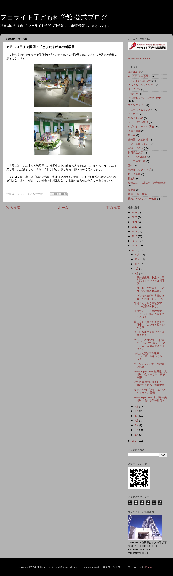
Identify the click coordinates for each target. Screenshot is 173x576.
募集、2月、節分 (137, 194)
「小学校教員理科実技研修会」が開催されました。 (149, 297)
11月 (138, 259)
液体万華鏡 (134, 131)
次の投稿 (13, 208)
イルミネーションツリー (142, 85)
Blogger (149, 567)
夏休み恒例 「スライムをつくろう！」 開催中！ (149, 391)
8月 (137, 273)
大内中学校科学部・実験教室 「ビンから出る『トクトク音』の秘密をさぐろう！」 (149, 344)
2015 (135, 250)
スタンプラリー (137, 105)
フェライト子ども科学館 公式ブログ (53, 17)
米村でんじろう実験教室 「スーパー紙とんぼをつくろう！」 (149, 314)
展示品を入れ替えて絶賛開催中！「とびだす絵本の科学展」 (149, 324)
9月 (137, 268)
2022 (135, 217)
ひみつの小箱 (135, 118)
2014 (135, 440)
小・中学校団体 (137, 161)
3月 (137, 425)
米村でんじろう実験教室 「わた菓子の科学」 (148, 305)
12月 (138, 254)
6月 (137, 411)
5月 (137, 415)
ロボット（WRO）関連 (141, 126)
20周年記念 (134, 72)
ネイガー (133, 113)
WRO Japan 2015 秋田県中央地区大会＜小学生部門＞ (150, 399)
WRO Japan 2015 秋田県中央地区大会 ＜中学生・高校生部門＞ (150, 374)
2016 (135, 245)
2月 (137, 430)
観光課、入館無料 (138, 139)
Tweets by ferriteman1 (140, 58)
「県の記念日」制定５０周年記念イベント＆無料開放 (149, 280)
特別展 (132, 178)
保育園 (132, 190)
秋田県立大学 (135, 152)
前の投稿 (113, 208)
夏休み (132, 135)
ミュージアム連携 (138, 122)
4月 (137, 420)
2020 (135, 226)
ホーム (63, 208)
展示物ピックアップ (139, 169)
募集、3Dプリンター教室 (142, 198)
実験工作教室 (135, 148)
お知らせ (133, 93)
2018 (135, 236)
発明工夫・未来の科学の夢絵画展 (147, 182)
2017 (135, 241)
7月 (137, 406)
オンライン (134, 89)
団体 (130, 165)
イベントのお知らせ (139, 80)
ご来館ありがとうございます (144, 98)
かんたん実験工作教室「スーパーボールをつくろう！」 (149, 356)
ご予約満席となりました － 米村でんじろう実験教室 (149, 383)
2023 (135, 212)
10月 (138, 264)
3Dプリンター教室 (138, 76)
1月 (137, 434)
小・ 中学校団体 (137, 157)
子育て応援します (138, 144)
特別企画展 (134, 174)
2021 (135, 222)
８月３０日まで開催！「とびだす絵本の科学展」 (149, 289)
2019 (135, 231)
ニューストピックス (139, 109)
